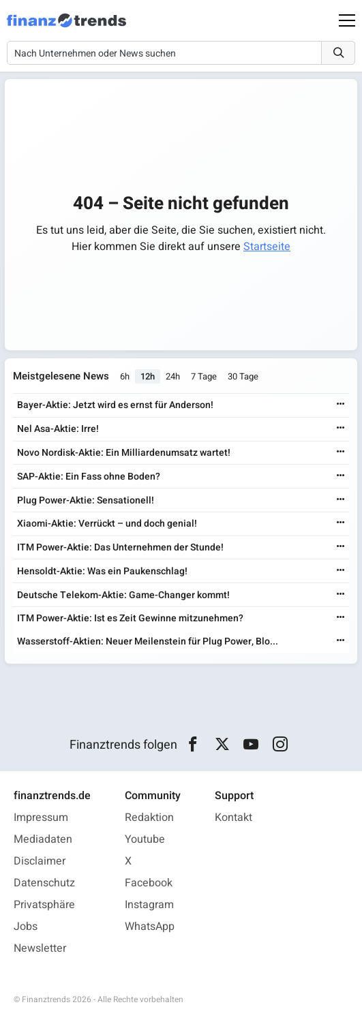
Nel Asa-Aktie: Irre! (58, 429)
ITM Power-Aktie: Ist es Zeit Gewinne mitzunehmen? (130, 618)
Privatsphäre (44, 905)
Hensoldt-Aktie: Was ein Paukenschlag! (102, 571)
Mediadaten (43, 839)
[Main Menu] (347, 20)
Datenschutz (44, 883)
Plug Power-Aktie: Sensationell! (85, 500)
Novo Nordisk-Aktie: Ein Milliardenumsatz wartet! (123, 453)
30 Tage (243, 376)
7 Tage (204, 376)
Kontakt (233, 817)
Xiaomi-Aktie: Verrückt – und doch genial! (107, 523)
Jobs (25, 926)
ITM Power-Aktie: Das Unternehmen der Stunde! (120, 547)
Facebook (148, 883)
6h (125, 376)
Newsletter (40, 948)
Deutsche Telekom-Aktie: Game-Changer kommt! (123, 595)
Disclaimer (39, 861)
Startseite (266, 246)
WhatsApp (150, 926)
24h (173, 376)
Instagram (149, 905)
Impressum (41, 817)
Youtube (145, 839)
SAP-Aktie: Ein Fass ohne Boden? (88, 476)
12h (147, 376)
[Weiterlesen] (341, 405)
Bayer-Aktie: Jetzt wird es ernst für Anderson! (115, 405)
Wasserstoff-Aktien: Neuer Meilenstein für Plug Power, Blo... (147, 641)
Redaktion (149, 817)
